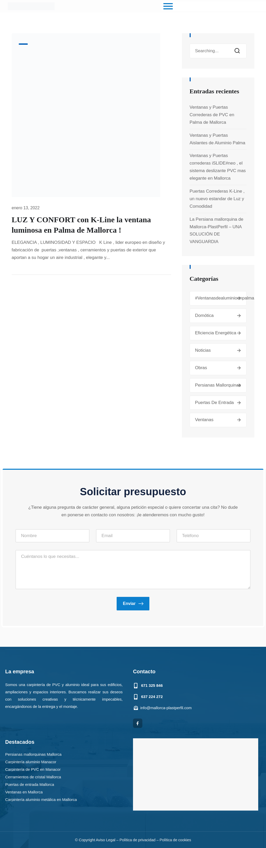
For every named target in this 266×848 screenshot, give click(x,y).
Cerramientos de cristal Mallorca (33, 776)
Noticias (203, 350)
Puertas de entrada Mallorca (29, 784)
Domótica (204, 315)
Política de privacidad (137, 840)
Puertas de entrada (214, 402)
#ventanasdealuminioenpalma (224, 298)
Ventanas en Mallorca (24, 792)
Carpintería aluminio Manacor (30, 761)
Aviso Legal (105, 840)
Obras (201, 367)
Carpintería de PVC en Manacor (33, 769)
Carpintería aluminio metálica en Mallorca (41, 799)
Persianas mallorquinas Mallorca (33, 754)
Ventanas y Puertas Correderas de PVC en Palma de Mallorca (212, 115)
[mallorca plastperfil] (195, 774)
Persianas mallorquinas (218, 385)
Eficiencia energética (215, 332)
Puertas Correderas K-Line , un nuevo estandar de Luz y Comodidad (217, 199)
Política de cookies (175, 840)
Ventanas (204, 419)
